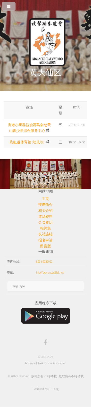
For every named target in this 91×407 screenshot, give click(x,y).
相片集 (45, 228)
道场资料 (45, 216)
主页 (45, 199)
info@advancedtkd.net (50, 272)
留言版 (45, 246)
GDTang (53, 389)
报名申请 (45, 240)
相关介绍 (45, 210)
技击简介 (45, 204)
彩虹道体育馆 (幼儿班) (27, 142)
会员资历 (45, 222)
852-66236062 (44, 261)
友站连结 (45, 234)
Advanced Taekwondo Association (45, 363)
